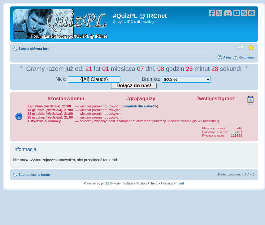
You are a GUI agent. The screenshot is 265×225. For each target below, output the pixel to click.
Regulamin (246, 57)
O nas (227, 57)
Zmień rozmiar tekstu (241, 47)
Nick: (87, 79)
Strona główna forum (36, 48)
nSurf (180, 183)
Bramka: (176, 79)
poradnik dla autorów (140, 106)
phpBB (105, 183)
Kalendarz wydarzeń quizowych (250, 99)
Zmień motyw (251, 47)
